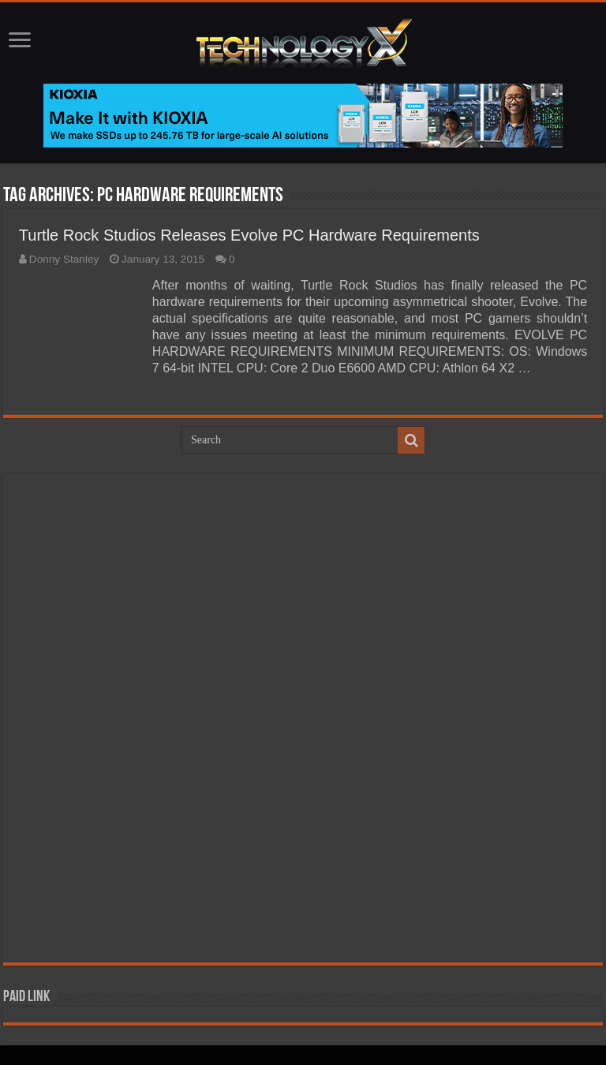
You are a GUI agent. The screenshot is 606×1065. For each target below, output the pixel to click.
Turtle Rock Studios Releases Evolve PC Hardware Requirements (249, 235)
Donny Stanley (64, 259)
